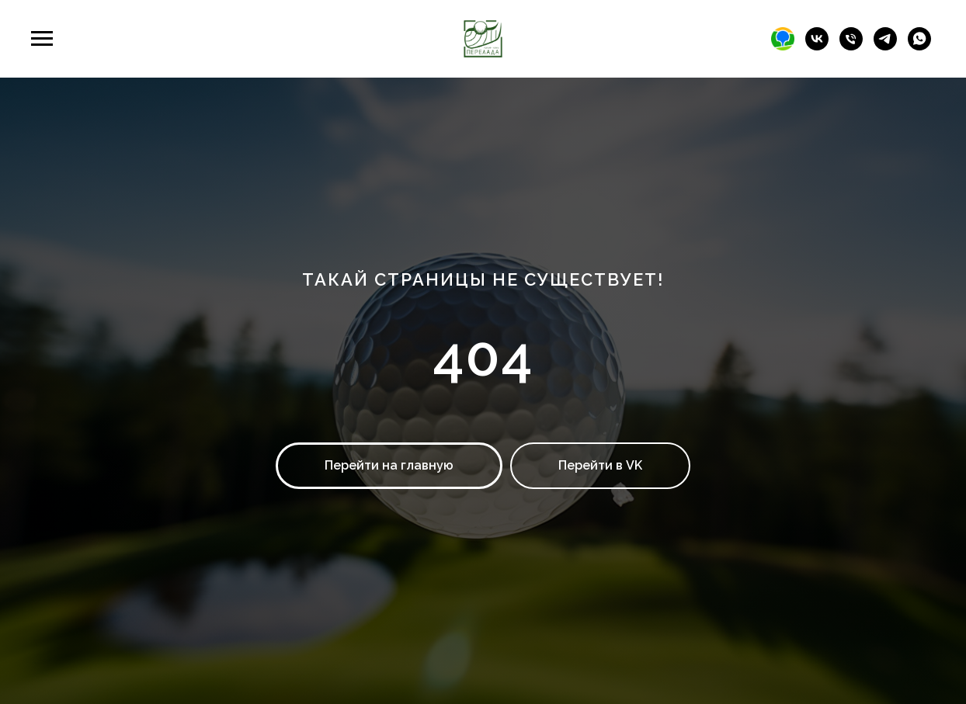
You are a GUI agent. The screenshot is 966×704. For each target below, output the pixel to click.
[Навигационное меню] (42, 39)
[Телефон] (851, 46)
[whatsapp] (919, 46)
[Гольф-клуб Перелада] (817, 46)
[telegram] (885, 46)
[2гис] (782, 46)
